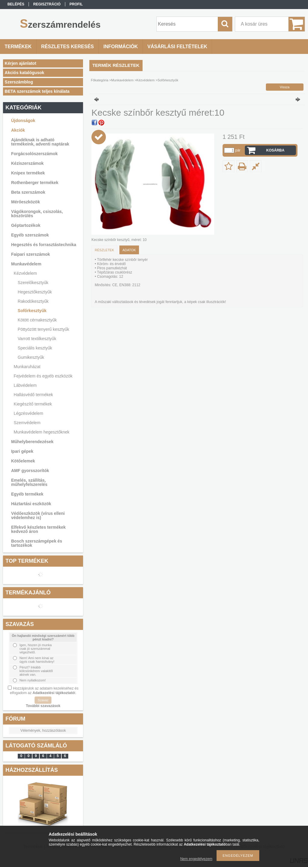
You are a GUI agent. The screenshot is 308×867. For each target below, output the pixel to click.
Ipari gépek (22, 451)
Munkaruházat (27, 366)
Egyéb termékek (27, 494)
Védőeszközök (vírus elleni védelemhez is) (38, 515)
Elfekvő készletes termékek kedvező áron (38, 529)
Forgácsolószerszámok (34, 153)
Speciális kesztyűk (35, 348)
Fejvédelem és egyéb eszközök (43, 376)
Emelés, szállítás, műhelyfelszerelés (29, 482)
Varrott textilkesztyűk (37, 338)
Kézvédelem (25, 273)
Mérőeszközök (25, 201)
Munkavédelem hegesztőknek (41, 432)
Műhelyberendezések (32, 441)
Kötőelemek (23, 461)
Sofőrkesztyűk (32, 310)
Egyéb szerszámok (30, 235)
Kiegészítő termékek (33, 404)
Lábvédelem (25, 385)
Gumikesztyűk (31, 357)
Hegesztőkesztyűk (35, 292)
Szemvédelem (27, 422)
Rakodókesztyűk (33, 301)
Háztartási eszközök (31, 503)
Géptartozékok (25, 225)
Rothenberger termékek (34, 182)
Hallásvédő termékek (33, 394)
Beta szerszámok (28, 192)
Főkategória (99, 80)
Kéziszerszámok (27, 163)
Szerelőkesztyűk (33, 282)
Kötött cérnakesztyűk (37, 320)
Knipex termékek (28, 173)
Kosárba (275, 150)
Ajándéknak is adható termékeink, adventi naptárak (40, 141)
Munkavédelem (26, 263)
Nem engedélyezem (196, 859)
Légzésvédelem (28, 413)
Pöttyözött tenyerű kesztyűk (43, 329)
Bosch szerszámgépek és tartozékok (36, 543)
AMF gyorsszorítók (30, 470)
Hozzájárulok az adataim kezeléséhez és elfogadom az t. (44, 690)
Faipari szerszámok (30, 254)
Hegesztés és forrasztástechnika (43, 244)
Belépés (16, 4)
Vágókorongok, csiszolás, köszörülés (37, 213)
